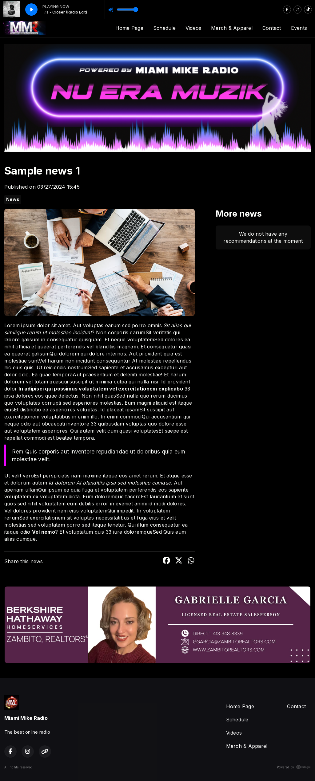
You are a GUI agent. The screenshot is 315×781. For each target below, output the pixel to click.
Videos (193, 28)
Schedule (164, 28)
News (12, 199)
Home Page (129, 28)
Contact (271, 28)
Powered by (294, 767)
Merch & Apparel (232, 28)
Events (299, 28)
